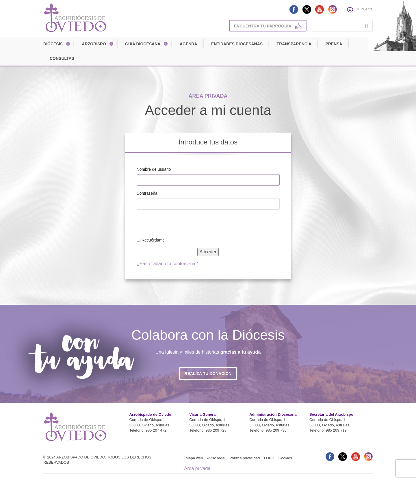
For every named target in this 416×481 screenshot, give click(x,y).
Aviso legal (216, 458)
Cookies (285, 458)
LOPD (269, 458)
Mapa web (194, 458)
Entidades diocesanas (237, 44)
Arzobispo (94, 44)
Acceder (208, 251)
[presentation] (176, 224)
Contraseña (147, 193)
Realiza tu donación (208, 373)
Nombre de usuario (154, 169)
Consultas (62, 58)
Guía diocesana (142, 44)
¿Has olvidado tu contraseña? (167, 263)
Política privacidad (244, 458)
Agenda (188, 44)
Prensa (333, 44)
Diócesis (53, 44)
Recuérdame (153, 240)
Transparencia (294, 44)
